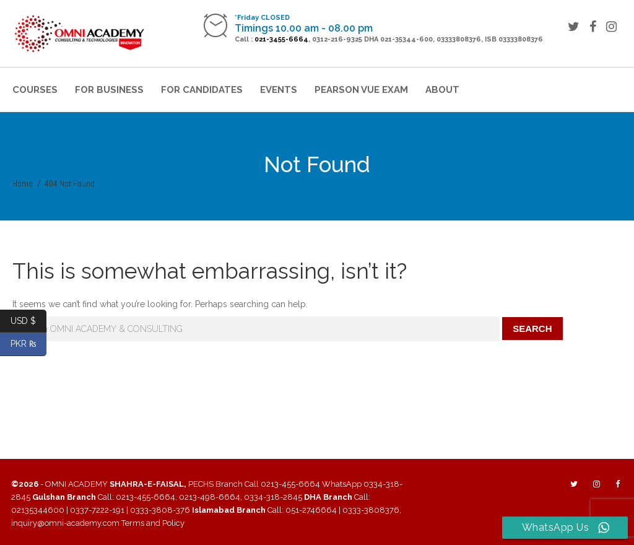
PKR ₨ (29, 344)
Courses (35, 89)
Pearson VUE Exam (361, 89)
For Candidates (202, 89)
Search (532, 328)
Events (278, 89)
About (442, 89)
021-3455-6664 (281, 39)
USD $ (28, 321)
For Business (109, 89)
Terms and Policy (153, 523)
